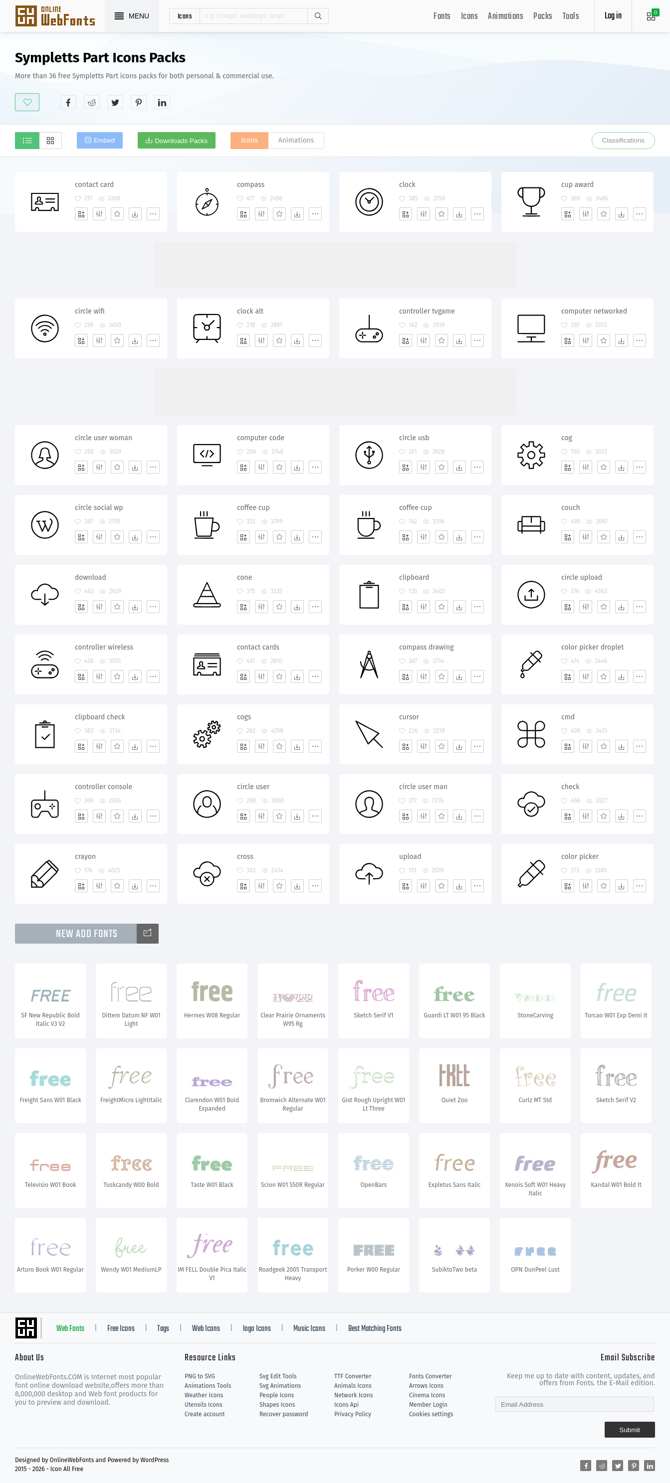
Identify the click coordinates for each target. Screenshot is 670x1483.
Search (318, 15)
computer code (260, 438)
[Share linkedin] (162, 102)
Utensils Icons (204, 1404)
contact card (94, 184)
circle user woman (103, 438)
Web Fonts (70, 1328)
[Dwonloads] (135, 213)
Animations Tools (208, 1385)
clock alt (250, 311)
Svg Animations (280, 1385)
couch (570, 507)
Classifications (623, 140)
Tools (571, 16)
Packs (543, 16)
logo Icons (257, 1328)
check (570, 787)
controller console (103, 787)
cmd (568, 717)
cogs (244, 717)
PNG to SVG (200, 1376)
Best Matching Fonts (375, 1328)
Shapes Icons (277, 1404)
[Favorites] (117, 213)
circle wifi (90, 311)
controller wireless (104, 647)
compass (250, 184)
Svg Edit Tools (278, 1376)
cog (566, 438)
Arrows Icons (426, 1385)
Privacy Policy (352, 1414)
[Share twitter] (115, 102)
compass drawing (426, 647)
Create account (205, 1414)
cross (245, 856)
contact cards (258, 647)
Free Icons (121, 1328)
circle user (253, 787)
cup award (577, 184)
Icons (469, 16)
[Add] (81, 213)
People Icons (276, 1395)
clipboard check (100, 717)
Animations (505, 16)
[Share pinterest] (139, 102)
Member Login (428, 1404)
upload (410, 856)
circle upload (581, 577)
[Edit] (99, 213)
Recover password (283, 1414)
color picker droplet (592, 647)
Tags (163, 1328)
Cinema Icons (427, 1395)
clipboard (414, 577)
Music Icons (309, 1328)
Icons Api (346, 1404)
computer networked (594, 311)
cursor (409, 717)
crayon (85, 856)
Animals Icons (353, 1385)
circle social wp (99, 507)
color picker (580, 856)
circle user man (423, 787)
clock (407, 184)
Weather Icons (204, 1395)
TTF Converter (352, 1376)
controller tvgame (427, 311)
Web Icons (206, 1328)
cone (244, 577)
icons (185, 16)
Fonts (442, 16)
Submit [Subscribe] (630, 1430)
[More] (153, 213)
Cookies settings (431, 1414)
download (90, 577)
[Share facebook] (68, 102)
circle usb (414, 438)
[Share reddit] (92, 102)
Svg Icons (60, 17)
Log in (613, 16)
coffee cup (253, 507)
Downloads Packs (181, 141)
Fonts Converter (430, 1376)
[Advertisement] (473, 79)
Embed (104, 140)
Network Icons (353, 1395)
